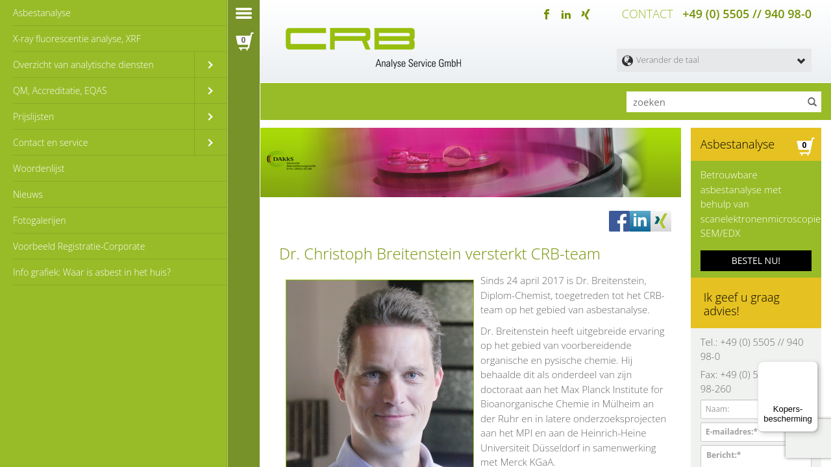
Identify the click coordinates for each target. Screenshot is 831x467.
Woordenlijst (38, 168)
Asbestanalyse (42, 12)
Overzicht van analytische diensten (83, 64)
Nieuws (28, 194)
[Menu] (810, 369)
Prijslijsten (33, 116)
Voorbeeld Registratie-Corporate (79, 246)
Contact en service (50, 142)
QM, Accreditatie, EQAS (60, 90)
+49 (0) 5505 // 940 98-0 (747, 13)
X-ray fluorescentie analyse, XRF (77, 38)
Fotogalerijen (39, 220)
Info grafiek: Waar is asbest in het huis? (92, 272)
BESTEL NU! (756, 254)
